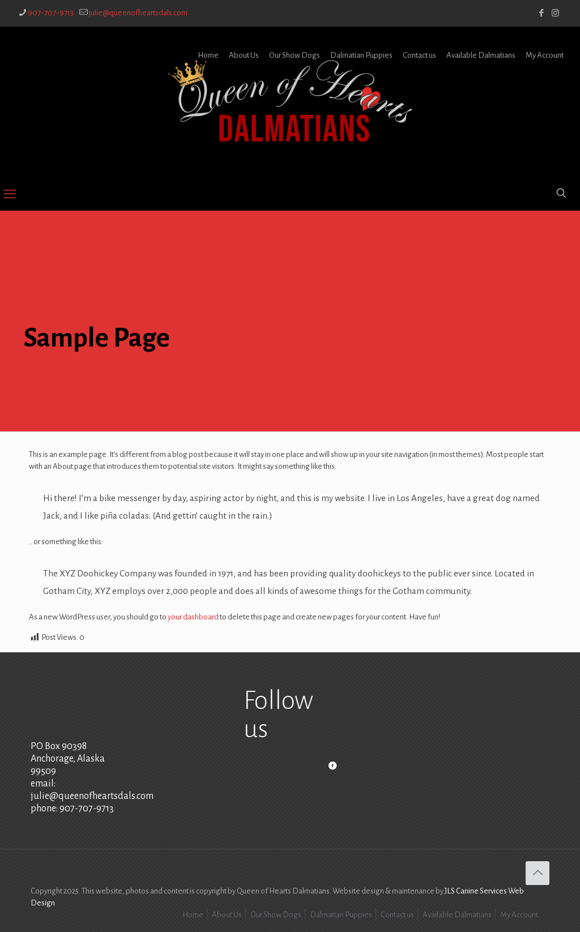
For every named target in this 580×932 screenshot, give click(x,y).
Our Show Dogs (294, 55)
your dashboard (193, 617)
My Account (545, 55)
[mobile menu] (9, 194)
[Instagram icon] (555, 13)
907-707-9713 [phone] (51, 12)
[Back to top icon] (537, 873)
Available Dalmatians (480, 55)
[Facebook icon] (541, 13)
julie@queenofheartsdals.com (92, 796)
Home (208, 55)
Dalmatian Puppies (361, 55)
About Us (244, 55)
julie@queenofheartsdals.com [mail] (138, 12)
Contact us (419, 55)
